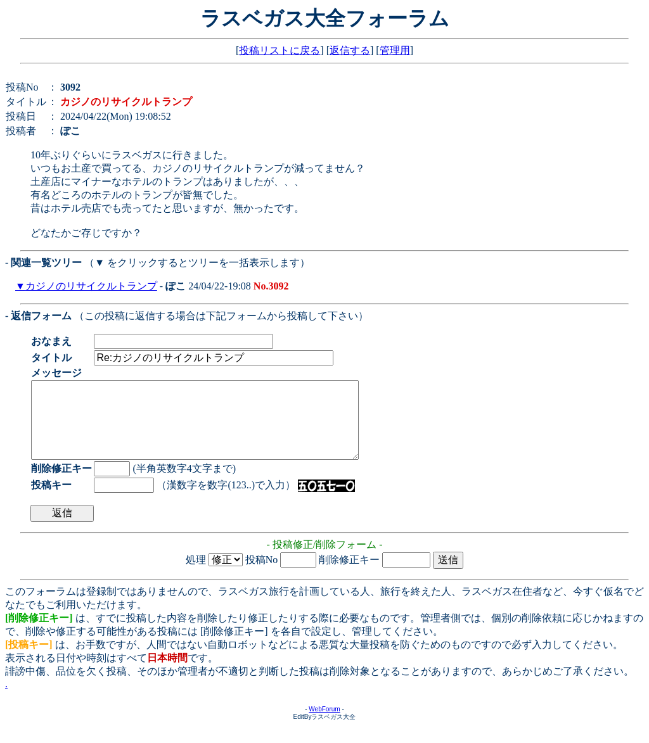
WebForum (324, 724)
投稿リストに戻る (279, 50)
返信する (350, 50)
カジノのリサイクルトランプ (91, 286)
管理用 (395, 50)
